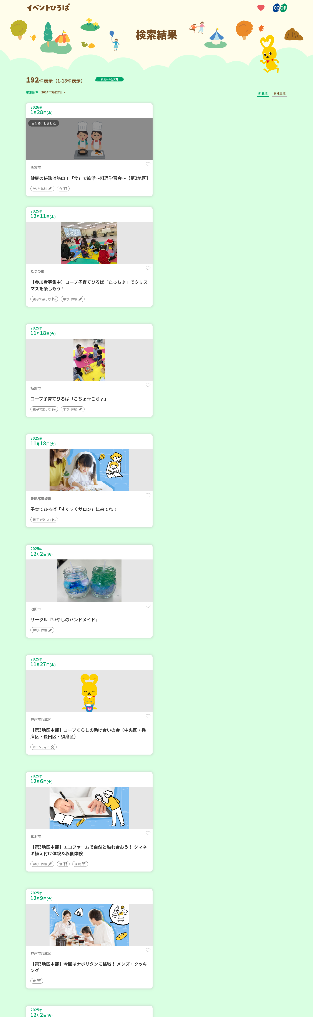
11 (170, 886)
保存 (98, 168)
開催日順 (279, 93)
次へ (182, 886)
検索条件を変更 (120, 79)
